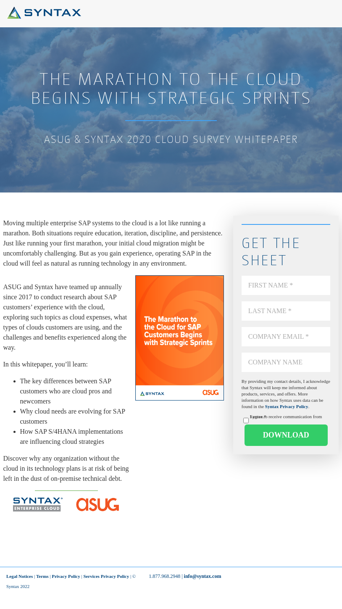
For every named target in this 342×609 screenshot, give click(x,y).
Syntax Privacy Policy (286, 406)
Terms (42, 576)
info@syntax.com (202, 576)
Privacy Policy (66, 576)
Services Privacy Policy (106, 576)
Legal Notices (19, 576)
